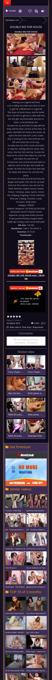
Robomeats (38, 327)
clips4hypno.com (11, 11)
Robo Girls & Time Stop (20, 327)
